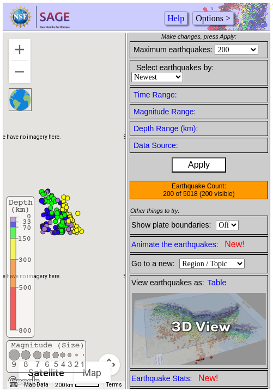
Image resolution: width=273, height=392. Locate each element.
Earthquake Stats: (174, 378)
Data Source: (156, 145)
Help (175, 18)
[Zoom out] (20, 72)
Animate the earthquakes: (188, 244)
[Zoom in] (20, 49)
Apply (199, 164)
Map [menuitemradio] (92, 372)
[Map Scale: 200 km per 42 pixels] (77, 385)
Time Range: (155, 94)
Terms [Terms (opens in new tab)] (114, 385)
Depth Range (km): (166, 128)
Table (217, 282)
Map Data (36, 385)
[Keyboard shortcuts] (13, 385)
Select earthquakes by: (175, 67)
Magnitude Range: (165, 111)
